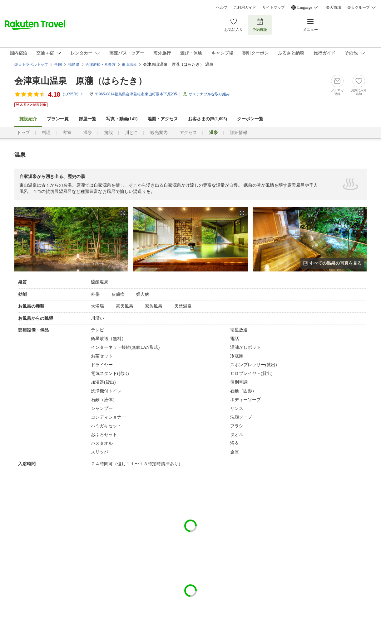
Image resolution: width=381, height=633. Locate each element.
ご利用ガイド (245, 7)
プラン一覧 (58, 119)
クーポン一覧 (250, 119)
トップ (23, 132)
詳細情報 (238, 132)
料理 (46, 132)
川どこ (131, 132)
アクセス (188, 132)
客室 (67, 132)
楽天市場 (333, 7)
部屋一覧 (87, 119)
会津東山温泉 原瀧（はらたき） (80, 81)
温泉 (87, 132)
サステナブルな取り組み (209, 94)
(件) (73, 94)
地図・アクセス (162, 119)
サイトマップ (273, 7)
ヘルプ (221, 7)
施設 (108, 132)
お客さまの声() (207, 119)
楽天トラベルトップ (31, 64)
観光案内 (159, 132)
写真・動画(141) (121, 119)
